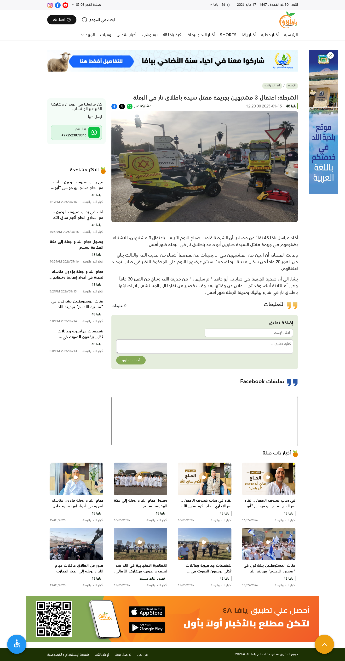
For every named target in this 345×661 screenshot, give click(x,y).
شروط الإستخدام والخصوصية (68, 654)
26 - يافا (222, 4)
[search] (98, 20)
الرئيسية (291, 35)
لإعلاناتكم (102, 654)
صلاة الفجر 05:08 (88, 4)
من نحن (142, 654)
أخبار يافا (249, 35)
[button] (330, 55)
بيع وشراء (149, 35)
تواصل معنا (123, 654)
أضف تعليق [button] (131, 360)
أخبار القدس (126, 35)
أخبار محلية (270, 35)
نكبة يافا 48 (172, 35)
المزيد (89, 35)
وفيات (105, 35)
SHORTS (228, 35)
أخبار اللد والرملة (201, 35)
